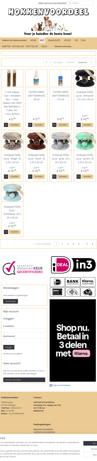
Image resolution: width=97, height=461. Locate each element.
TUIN (82, 40)
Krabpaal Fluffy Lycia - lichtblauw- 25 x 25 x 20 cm (12, 212)
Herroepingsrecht (40, 440)
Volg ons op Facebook (60, 385)
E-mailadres (8, 326)
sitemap (58, 456)
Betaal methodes (40, 435)
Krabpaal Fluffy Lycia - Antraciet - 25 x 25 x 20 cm (85, 95)
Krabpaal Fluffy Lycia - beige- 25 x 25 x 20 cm (12, 158)
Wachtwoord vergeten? (12, 353)
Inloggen (8, 347)
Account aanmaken (13, 380)
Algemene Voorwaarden (43, 429)
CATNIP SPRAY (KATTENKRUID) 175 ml (60, 95)
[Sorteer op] (85, 62)
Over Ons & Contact (41, 446)
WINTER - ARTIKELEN (13, 46)
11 (87, 243)
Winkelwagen (10, 301)
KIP (76, 40)
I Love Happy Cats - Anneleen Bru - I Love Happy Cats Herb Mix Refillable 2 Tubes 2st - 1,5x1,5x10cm (12, 102)
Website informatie (63, 46)
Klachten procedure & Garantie (46, 437)
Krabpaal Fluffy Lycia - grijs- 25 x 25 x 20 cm (61, 158)
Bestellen (14, 124)
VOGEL (67, 40)
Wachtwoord (9, 336)
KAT (42, 40)
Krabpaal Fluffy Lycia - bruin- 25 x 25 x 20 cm (36, 158)
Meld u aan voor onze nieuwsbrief (52, 3)
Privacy (36, 443)
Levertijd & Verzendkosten (44, 432)
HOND (33, 40)
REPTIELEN (32, 46)
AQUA (44, 46)
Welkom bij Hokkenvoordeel (14, 40)
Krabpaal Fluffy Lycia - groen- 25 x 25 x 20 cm (85, 158)
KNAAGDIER (54, 40)
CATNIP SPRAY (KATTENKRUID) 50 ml (36, 95)
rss (63, 456)
